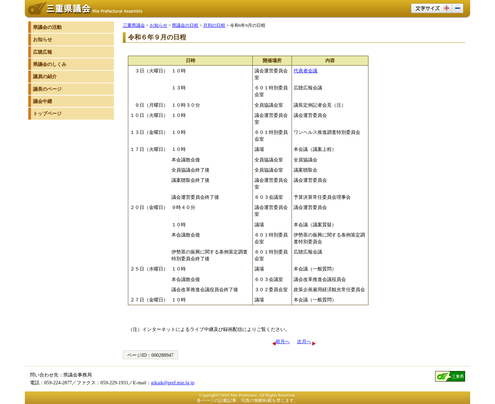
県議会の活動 (47, 27)
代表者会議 (305, 70)
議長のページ (47, 89)
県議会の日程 (185, 25)
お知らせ (158, 25)
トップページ (47, 113)
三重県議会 (134, 25)
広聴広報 (42, 52)
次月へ (304, 341)
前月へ (283, 341)
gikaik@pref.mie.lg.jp (172, 382)
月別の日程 (214, 25)
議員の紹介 (45, 76)
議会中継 (42, 101)
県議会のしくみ (49, 64)
